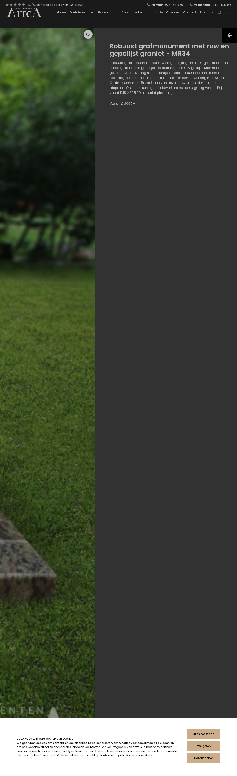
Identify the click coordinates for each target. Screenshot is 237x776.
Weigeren (204, 746)
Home (61, 19)
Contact (189, 19)
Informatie (155, 19)
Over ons (173, 19)
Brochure (206, 19)
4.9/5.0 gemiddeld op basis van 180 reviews (55, 5)
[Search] (219, 19)
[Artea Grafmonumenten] (23, 19)
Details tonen (204, 758)
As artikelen (99, 19)
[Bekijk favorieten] (229, 19)
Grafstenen (77, 19)
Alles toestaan (203, 734)
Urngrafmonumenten (127, 19)
